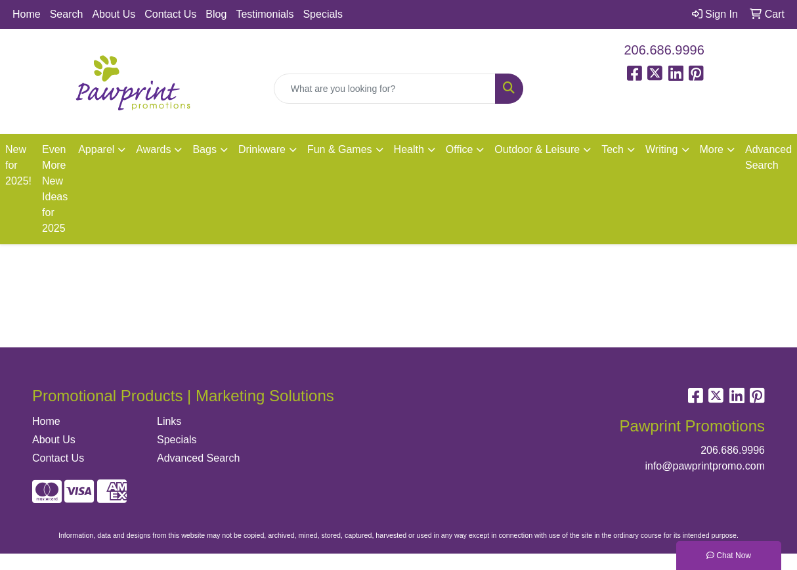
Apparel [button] (96, 149)
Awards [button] (153, 149)
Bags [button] (204, 149)
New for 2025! (18, 165)
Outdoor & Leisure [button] (537, 149)
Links (169, 421)
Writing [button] (661, 149)
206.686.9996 (664, 50)
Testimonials (264, 14)
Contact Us (170, 14)
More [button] (711, 149)
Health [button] (409, 149)
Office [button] (459, 149)
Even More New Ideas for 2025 (55, 189)
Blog (215, 14)
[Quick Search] (385, 89)
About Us (113, 14)
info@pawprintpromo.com (705, 465)
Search (66, 14)
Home (26, 14)
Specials (322, 14)
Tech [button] (612, 149)
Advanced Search (198, 458)
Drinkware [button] (262, 149)
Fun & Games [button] (339, 149)
